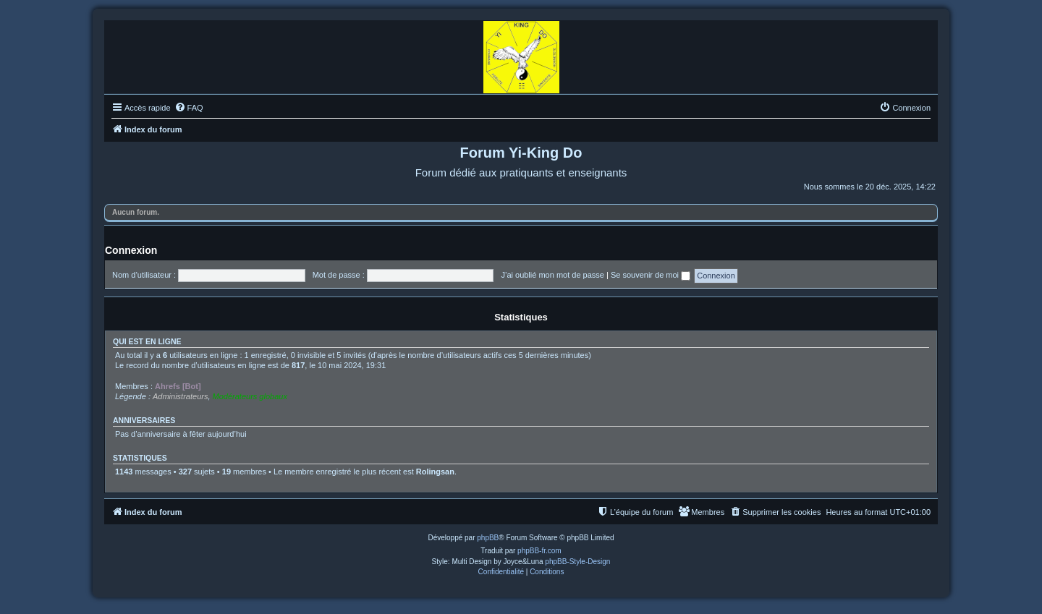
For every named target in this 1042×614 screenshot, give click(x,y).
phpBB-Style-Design (577, 562)
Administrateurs (180, 396)
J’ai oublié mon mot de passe (552, 274)
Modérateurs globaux (250, 396)
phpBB (488, 538)
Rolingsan (435, 471)
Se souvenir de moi (650, 274)
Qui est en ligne (147, 341)
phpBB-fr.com (539, 551)
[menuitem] (188, 107)
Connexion (131, 250)
